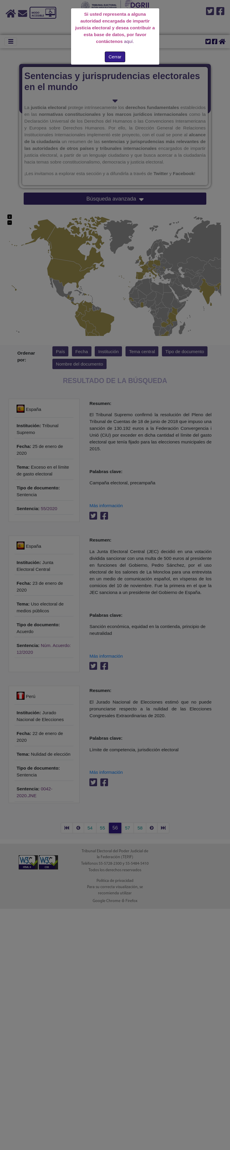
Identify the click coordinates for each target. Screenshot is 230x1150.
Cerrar (115, 56)
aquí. (129, 41)
